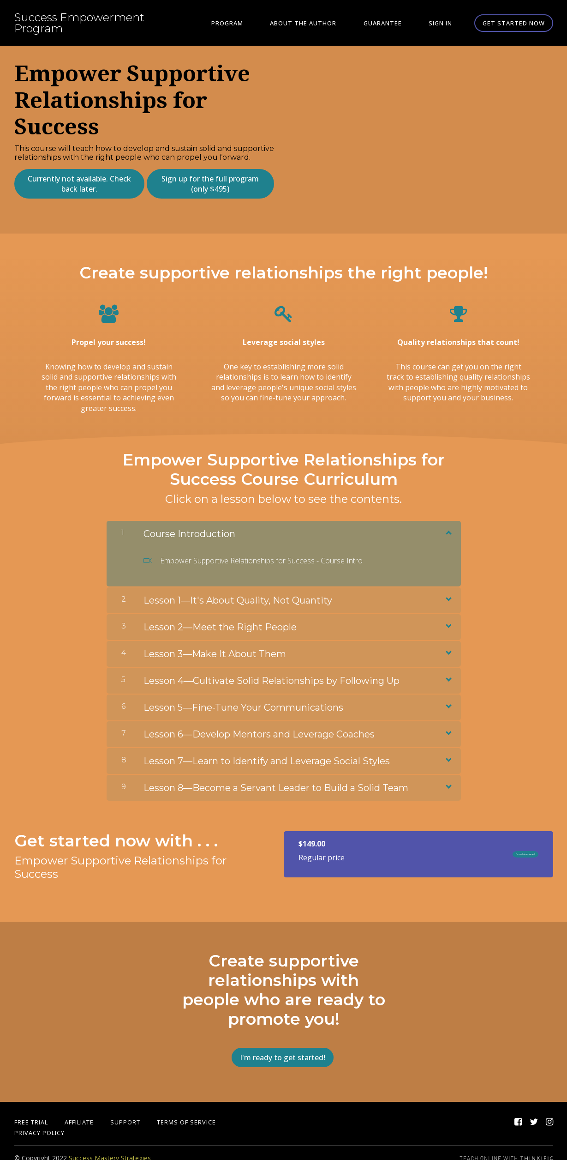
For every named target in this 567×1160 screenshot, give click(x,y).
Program (264, 23)
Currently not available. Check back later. (76, 184)
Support (125, 1111)
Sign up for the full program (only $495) (207, 184)
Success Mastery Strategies (110, 1147)
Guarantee (398, 23)
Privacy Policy (39, 1122)
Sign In (446, 23)
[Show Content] (448, 527)
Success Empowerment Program (79, 23)
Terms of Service (186, 1111)
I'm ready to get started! (494, 849)
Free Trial (31, 1111)
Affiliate (79, 1111)
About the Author (329, 23)
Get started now (514, 23)
